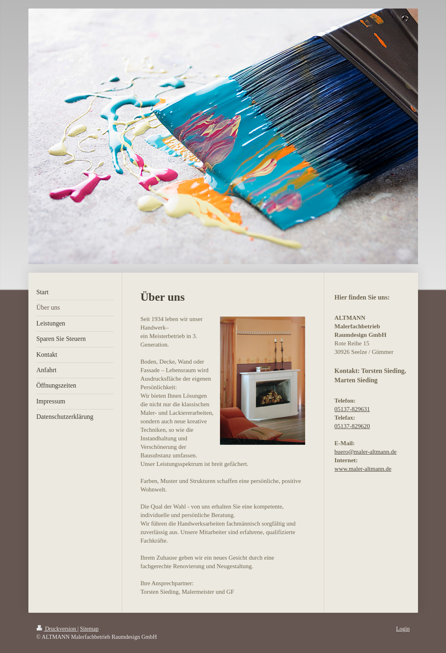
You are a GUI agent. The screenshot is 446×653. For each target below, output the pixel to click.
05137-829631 (352, 409)
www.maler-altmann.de (362, 469)
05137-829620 (352, 426)
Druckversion (57, 629)
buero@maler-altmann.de (365, 451)
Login (402, 629)
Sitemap (89, 629)
